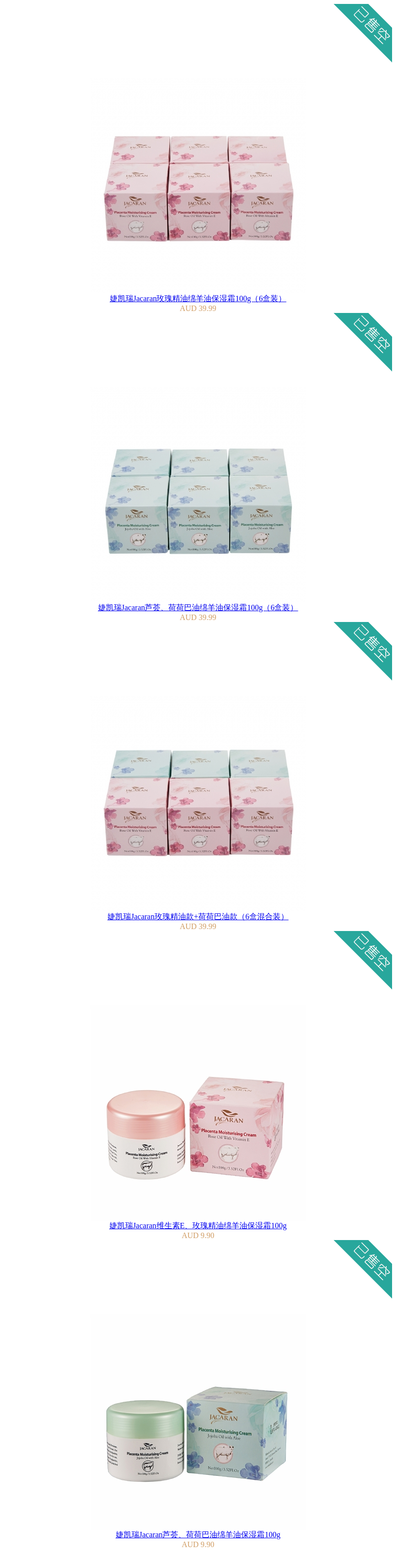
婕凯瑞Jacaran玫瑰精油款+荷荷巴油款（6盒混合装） (198, 916)
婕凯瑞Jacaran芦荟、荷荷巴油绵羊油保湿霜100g (198, 1534)
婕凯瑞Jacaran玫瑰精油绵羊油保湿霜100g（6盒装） (198, 298)
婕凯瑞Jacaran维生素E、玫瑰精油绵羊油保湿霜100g (198, 1225)
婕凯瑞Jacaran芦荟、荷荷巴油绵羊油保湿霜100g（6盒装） (198, 607)
